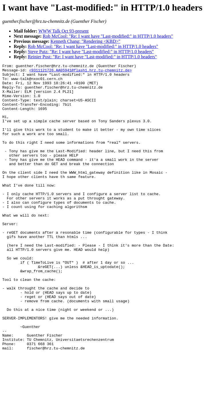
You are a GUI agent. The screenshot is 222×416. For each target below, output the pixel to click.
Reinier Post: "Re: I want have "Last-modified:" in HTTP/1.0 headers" (92, 56)
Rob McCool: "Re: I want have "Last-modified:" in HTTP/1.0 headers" (108, 36)
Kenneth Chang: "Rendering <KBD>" (85, 41)
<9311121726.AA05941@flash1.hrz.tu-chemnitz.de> (80, 71)
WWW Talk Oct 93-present (63, 31)
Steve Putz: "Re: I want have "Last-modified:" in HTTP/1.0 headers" (91, 51)
